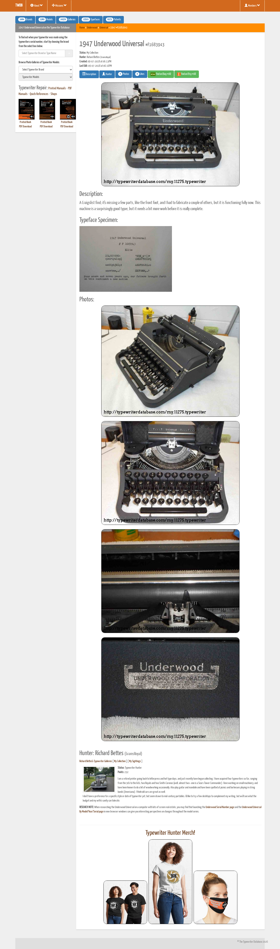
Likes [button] (139, 74)
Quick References (39, 94)
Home (82, 27)
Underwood (92, 27)
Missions (59, 5)
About (36, 5)
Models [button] (45, 19)
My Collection (120, 761)
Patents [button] (113, 19)
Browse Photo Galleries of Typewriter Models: (39, 62)
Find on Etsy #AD (186, 74)
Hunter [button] (107, 74)
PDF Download (25, 126)
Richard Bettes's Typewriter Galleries (95, 761)
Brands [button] (25, 19)
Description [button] (89, 74)
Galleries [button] (67, 19)
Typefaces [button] (91, 19)
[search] (46, 69)
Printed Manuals (57, 88)
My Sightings (135, 761)
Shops (54, 94)
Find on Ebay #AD (160, 74)
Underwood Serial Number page (220, 807)
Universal (104, 27)
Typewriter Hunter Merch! (170, 833)
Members (252, 5)
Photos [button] (123, 74)
